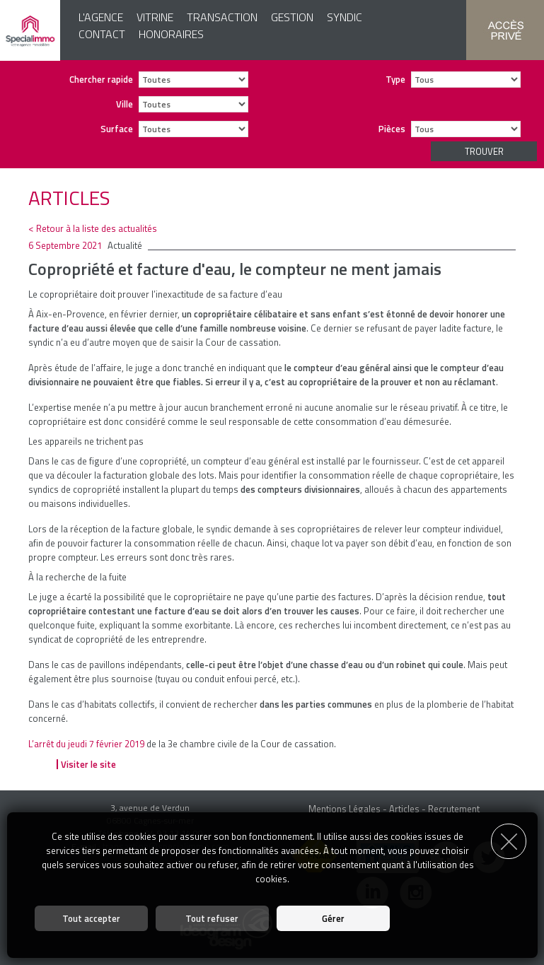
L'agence (101, 16)
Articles (404, 809)
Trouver (484, 151)
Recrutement (454, 809)
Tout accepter (91, 918)
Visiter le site (88, 764)
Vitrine (155, 16)
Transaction (222, 16)
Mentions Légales (344, 809)
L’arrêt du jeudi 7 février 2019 (86, 744)
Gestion (292, 16)
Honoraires (171, 33)
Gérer (333, 918)
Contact (102, 33)
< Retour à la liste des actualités (92, 228)
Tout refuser (211, 918)
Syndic (344, 16)
